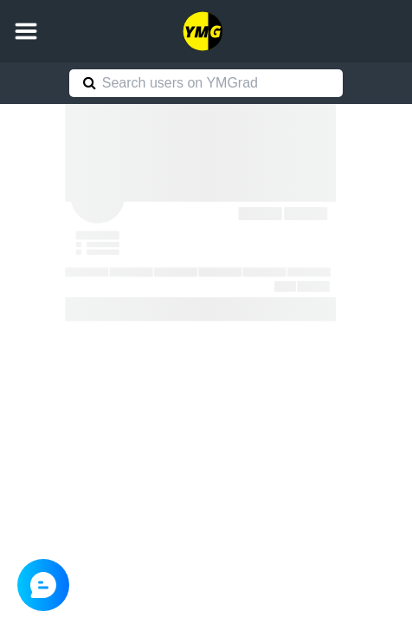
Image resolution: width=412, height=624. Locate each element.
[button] (26, 31)
